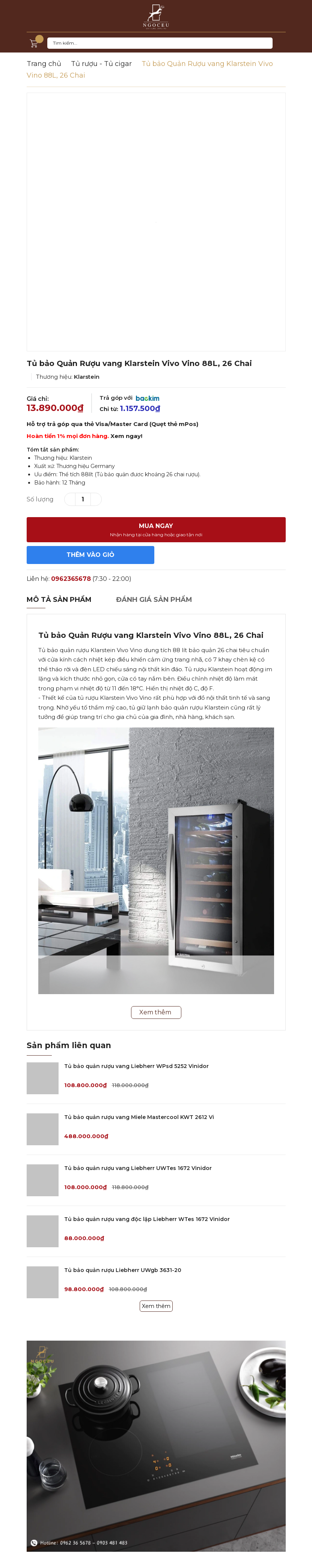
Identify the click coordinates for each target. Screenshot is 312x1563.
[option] (156, 222)
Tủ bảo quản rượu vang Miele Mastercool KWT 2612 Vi (139, 1117)
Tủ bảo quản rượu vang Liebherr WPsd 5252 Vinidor (136, 1066)
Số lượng (40, 499)
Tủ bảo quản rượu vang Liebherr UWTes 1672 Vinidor (138, 1168)
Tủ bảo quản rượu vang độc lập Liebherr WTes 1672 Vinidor (147, 1219)
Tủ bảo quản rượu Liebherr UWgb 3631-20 (122, 1270)
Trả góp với (129, 397)
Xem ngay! (126, 436)
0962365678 (71, 578)
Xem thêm (156, 1306)
